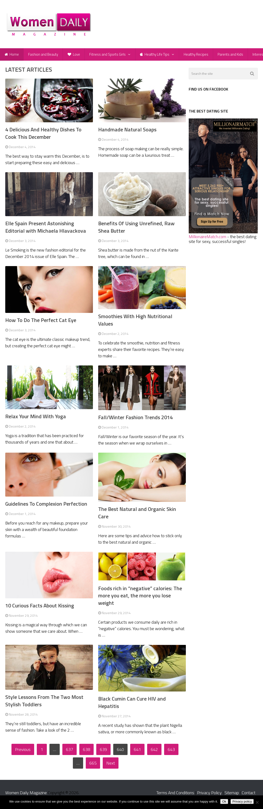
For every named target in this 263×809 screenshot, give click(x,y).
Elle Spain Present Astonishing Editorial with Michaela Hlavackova (45, 229)
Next (110, 765)
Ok (224, 801)
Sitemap (232, 795)
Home (12, 55)
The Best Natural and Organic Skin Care (137, 515)
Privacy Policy (209, 795)
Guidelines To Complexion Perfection (46, 506)
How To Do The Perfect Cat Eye (40, 322)
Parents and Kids (233, 55)
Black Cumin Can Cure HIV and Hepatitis (132, 704)
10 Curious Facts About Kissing (39, 608)
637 (69, 751)
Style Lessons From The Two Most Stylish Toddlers (44, 703)
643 (171, 751)
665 (93, 765)
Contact (248, 795)
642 (154, 751)
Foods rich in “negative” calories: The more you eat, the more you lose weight (140, 597)
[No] (257, 802)
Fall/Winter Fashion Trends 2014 (135, 419)
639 (103, 751)
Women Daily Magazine (26, 795)
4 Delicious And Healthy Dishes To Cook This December (43, 135)
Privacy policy (242, 801)
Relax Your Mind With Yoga (35, 418)
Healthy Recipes (198, 55)
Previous (23, 751)
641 (137, 751)
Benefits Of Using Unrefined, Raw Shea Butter (136, 229)
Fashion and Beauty (44, 55)
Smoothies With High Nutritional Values (135, 322)
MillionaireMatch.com (207, 239)
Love (75, 55)
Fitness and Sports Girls (109, 55)
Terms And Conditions (175, 795)
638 (86, 751)
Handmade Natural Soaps (127, 132)
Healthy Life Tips (156, 55)
